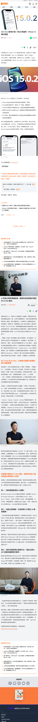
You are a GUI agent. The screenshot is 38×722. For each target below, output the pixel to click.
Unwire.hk (15, 162)
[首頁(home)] (4, 4)
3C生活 (10, 37)
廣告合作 (30, 0)
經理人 (3, 717)
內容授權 (35, 0)
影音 (26, 7)
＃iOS (13, 214)
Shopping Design (5, 719)
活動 (34, 7)
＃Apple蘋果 (8, 214)
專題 (19, 7)
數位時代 (3, 714)
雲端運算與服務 (12, 304)
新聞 (11, 7)
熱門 (4, 7)
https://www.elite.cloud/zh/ (9, 629)
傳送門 (18, 189)
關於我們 (25, 0)
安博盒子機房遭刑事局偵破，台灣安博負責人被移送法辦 (18, 173)
